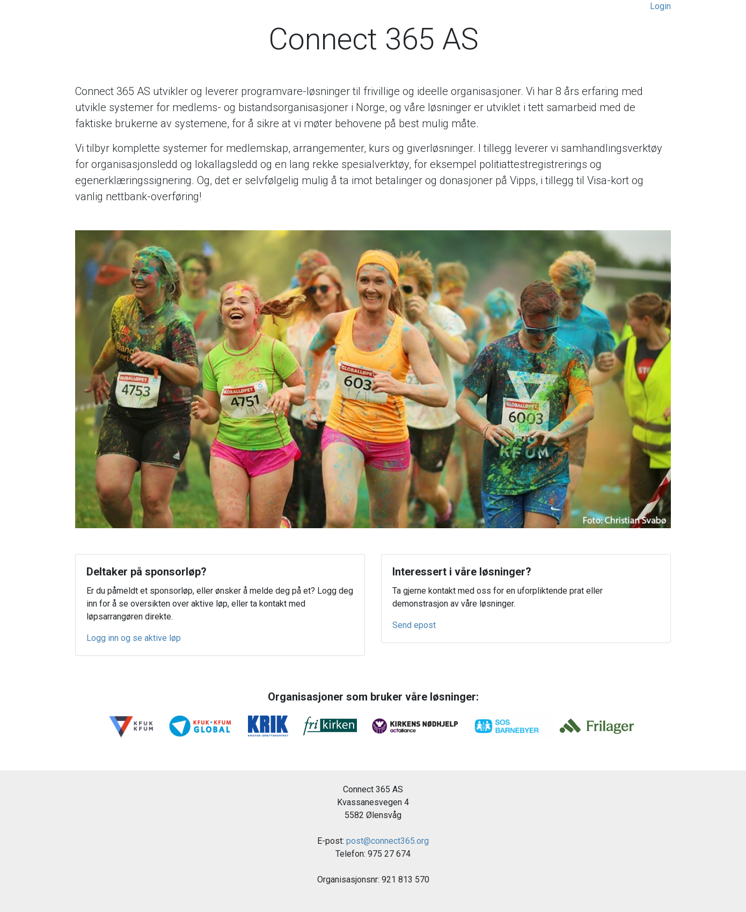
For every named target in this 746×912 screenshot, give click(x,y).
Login (660, 6)
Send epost (414, 625)
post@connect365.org (387, 841)
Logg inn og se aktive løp (133, 638)
